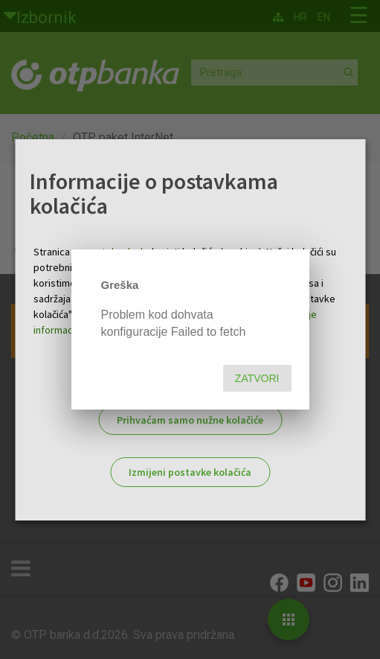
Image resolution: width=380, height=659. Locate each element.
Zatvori (257, 378)
